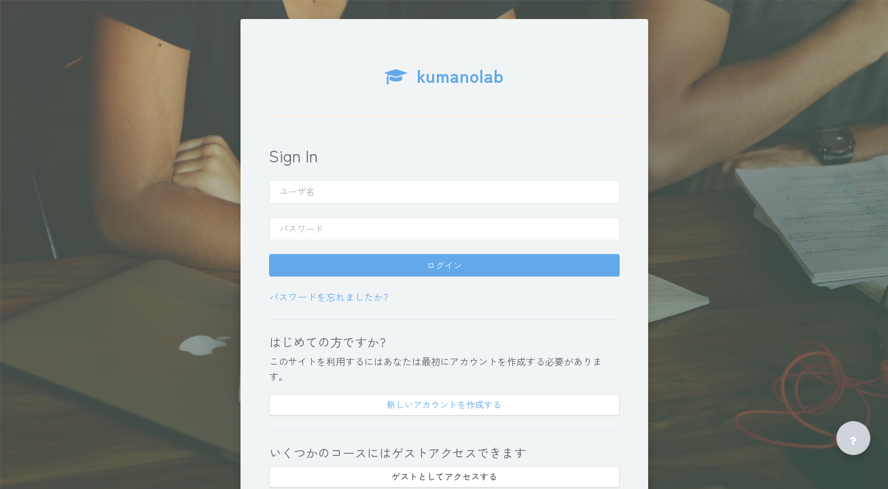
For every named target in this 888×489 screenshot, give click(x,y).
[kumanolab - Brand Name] (444, 82)
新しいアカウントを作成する (444, 404)
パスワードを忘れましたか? (329, 297)
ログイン (444, 265)
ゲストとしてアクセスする (444, 476)
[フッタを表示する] (853, 438)
